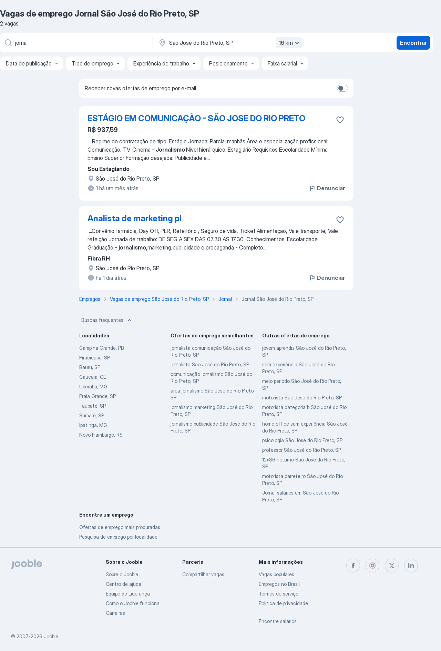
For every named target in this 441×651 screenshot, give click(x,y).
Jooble (51, 636)
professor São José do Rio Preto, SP (301, 450)
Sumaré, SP (91, 415)
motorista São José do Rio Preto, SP (302, 397)
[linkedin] (411, 565)
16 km (290, 43)
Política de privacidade (283, 603)
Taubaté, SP (92, 406)
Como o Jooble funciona (133, 603)
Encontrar (413, 42)
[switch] (342, 88)
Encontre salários (278, 621)
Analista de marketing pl (135, 218)
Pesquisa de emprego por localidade (118, 537)
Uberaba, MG (93, 386)
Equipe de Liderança (128, 594)
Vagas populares (276, 574)
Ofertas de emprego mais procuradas (119, 527)
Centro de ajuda (123, 584)
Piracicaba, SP (94, 357)
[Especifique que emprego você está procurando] (76, 42)
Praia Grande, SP (97, 396)
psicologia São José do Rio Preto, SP (302, 440)
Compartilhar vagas (203, 574)
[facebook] (353, 565)
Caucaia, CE (92, 377)
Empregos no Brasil (279, 584)
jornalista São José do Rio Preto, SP (210, 364)
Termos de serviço (278, 594)
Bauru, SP (89, 367)
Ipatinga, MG (93, 425)
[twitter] (392, 565)
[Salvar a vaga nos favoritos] (340, 119)
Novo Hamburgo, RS (101, 435)
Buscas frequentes (107, 320)
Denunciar (327, 188)
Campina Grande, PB (101, 348)
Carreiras (115, 613)
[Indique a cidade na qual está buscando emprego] (230, 42)
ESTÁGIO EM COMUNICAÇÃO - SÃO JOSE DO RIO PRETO (196, 118)
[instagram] (372, 565)
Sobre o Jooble (122, 574)
